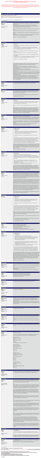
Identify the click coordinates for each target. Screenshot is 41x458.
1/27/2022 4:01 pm (3, 127)
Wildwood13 (3, 43)
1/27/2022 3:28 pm (3, 98)
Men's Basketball (6, 448)
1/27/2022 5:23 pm (3, 223)
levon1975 (2, 116)
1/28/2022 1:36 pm (3, 428)
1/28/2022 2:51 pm (3, 438)
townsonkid (3, 371)
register (15, 15)
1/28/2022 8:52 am (3, 370)
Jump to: (7, 449)
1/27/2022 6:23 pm (3, 262)
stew (2, 281)
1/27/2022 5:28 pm (3, 231)
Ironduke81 (3, 128)
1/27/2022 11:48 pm (4, 331)
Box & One (2, 332)
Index (2, 448)
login (12, 15)
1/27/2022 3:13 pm (3, 89)
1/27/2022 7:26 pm (3, 272)
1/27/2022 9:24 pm (3, 323)
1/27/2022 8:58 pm (3, 296)
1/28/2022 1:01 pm (3, 378)
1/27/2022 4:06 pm (3, 151)
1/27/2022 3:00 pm (3, 42)
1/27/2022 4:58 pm (3, 171)
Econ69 (2, 224)
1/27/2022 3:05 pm (3, 81)
